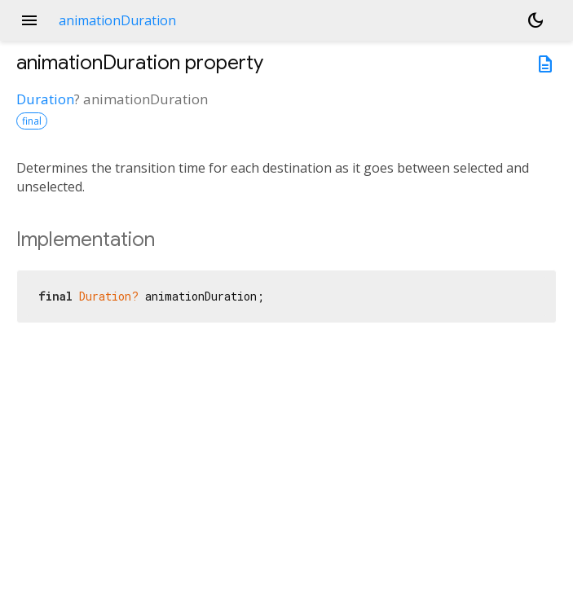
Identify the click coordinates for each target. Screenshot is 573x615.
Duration (45, 99)
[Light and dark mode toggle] (535, 20)
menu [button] (29, 20)
